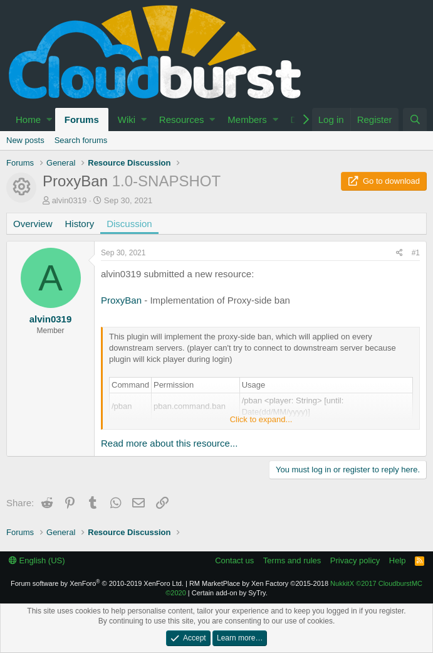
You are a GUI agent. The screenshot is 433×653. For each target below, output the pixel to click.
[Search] (415, 119)
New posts (25, 140)
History (80, 223)
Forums (82, 119)
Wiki (126, 119)
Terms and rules (292, 560)
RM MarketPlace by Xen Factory (258, 583)
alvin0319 (69, 200)
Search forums (81, 140)
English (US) (37, 560)
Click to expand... (261, 419)
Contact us (234, 560)
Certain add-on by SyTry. (230, 593)
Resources (181, 119)
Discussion (129, 223)
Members (247, 119)
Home (28, 119)
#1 (416, 252)
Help (397, 560)
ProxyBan (121, 300)
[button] (49, 119)
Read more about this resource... (169, 443)
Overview (33, 223)
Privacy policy (355, 560)
